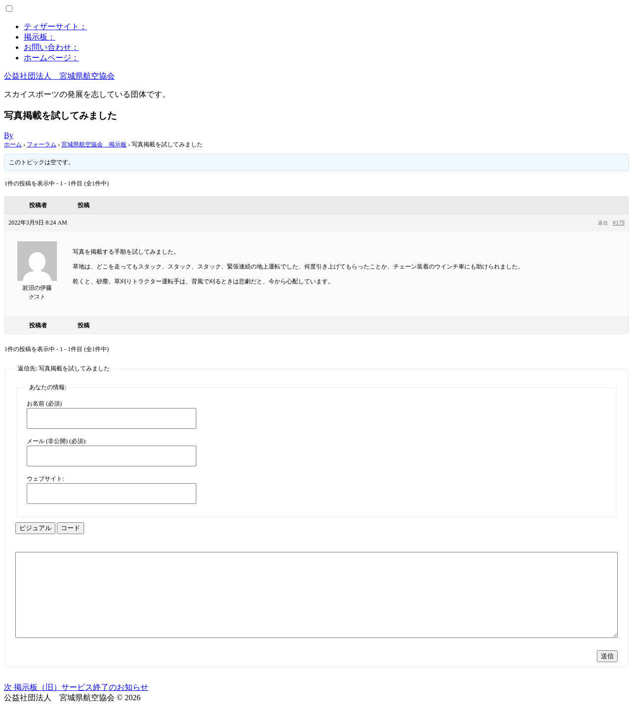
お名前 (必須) (44, 403)
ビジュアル (35, 528)
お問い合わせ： (51, 47)
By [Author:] (8, 135)
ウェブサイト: (45, 478)
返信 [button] (603, 223)
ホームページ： (51, 57)
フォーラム (41, 144)
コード (70, 528)
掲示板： (39, 37)
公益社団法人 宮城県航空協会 (59, 76)
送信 (607, 674)
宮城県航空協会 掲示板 (94, 144)
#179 (619, 222)
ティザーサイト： (55, 26)
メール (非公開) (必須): (57, 441)
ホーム (13, 144)
